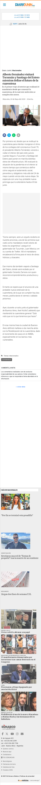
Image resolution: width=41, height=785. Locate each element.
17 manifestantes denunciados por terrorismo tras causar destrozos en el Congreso (18, 659)
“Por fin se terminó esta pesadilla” (17, 515)
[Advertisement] (20, 46)
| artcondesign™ (29, 780)
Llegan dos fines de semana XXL (16, 594)
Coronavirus (6, 359)
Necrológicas (6, 761)
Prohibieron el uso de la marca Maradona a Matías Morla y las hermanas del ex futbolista (19, 716)
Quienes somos (7, 749)
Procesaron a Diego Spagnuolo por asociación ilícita (16, 688)
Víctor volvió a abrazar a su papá (15, 632)
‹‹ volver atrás (20, 387)
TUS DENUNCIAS (7, 757)
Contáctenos (6, 754)
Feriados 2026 (7, 770)
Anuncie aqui (6, 752)
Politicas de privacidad (27, 776)
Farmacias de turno (8, 764)
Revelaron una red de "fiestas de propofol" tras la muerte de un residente (19, 557)
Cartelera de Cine (7, 767)
